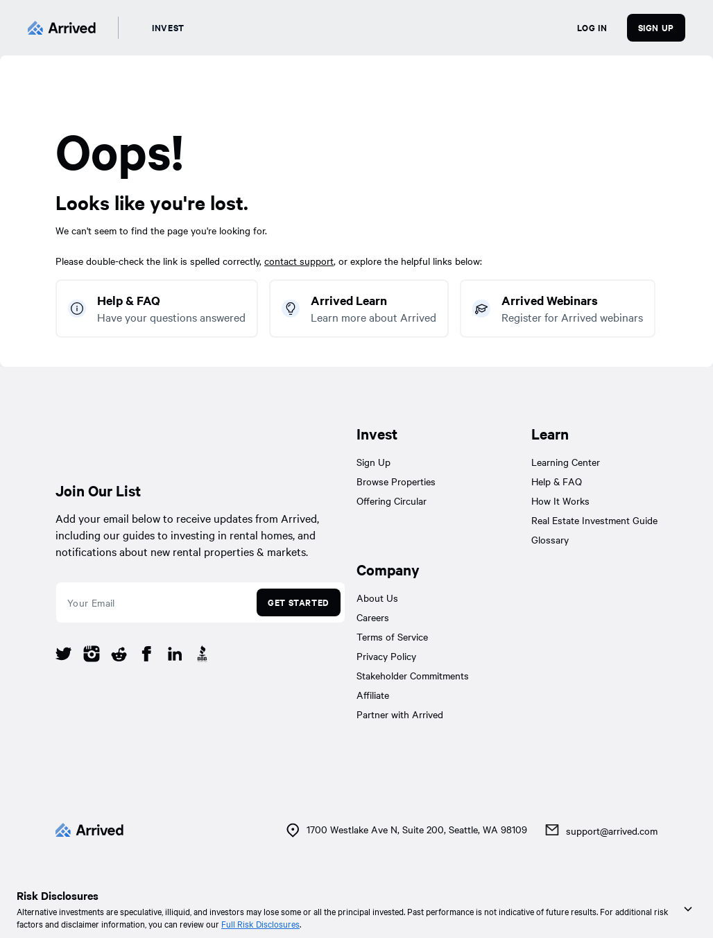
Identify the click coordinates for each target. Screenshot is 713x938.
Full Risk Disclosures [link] (260, 923)
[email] (154, 602)
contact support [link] (299, 261)
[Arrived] (62, 28)
